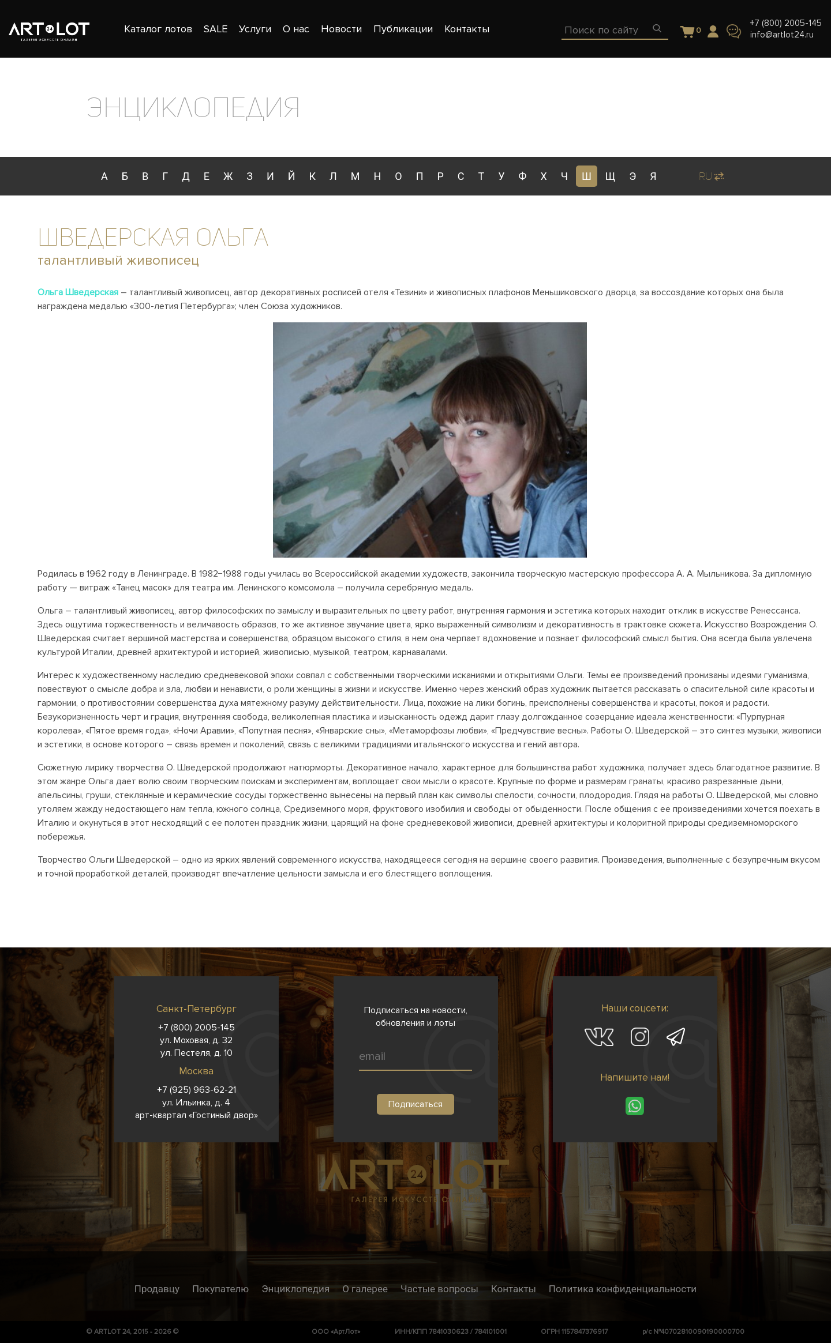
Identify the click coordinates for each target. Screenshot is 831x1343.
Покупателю (220, 1289)
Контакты (513, 1289)
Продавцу (156, 1289)
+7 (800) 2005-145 (786, 23)
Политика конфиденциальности (623, 1289)
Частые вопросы (439, 1289)
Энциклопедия (295, 1289)
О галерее (365, 1289)
